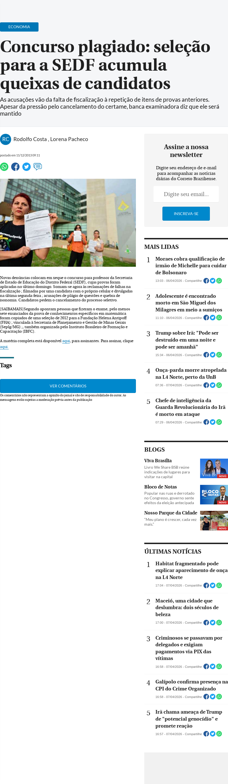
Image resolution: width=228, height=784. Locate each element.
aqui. (4, 347)
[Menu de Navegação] (14, 7)
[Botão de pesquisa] (31, 7)
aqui (66, 341)
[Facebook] (187, 9)
